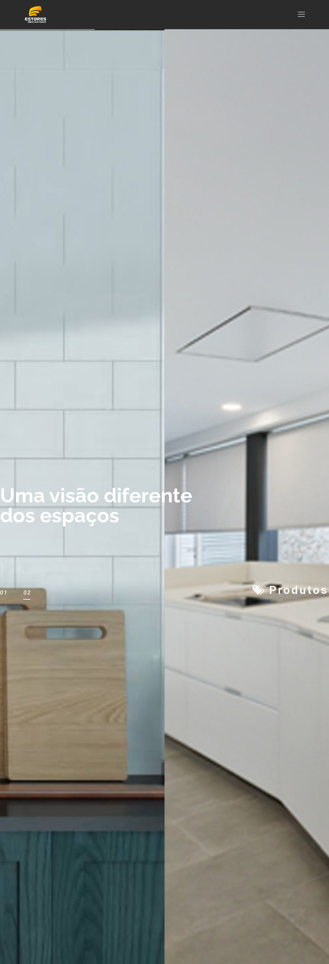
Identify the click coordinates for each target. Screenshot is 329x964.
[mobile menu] (301, 14)
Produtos (290, 590)
